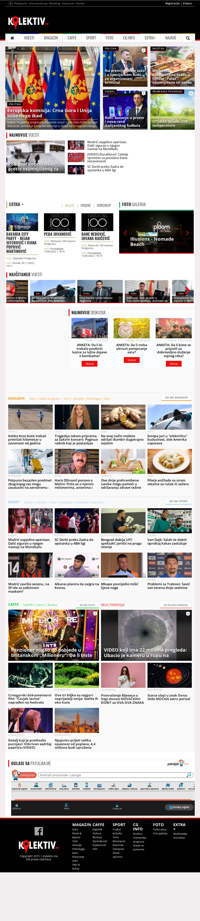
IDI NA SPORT (178, 501)
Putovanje (78, 856)
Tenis (53, 502)
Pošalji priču (20, 3)
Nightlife (28, 605)
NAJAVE (170, 38)
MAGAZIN (51, 38)
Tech (67, 398)
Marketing (54, 3)
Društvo (137, 833)
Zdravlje (78, 398)
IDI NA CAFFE (87, 605)
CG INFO (129, 38)
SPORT (91, 38)
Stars (32, 398)
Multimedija (180, 833)
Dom (107, 398)
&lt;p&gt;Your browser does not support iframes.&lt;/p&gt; (103, 792)
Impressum (68, 3)
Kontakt (80, 3)
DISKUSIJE (88, 312)
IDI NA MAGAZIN (176, 397)
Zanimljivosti (100, 841)
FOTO (109, 38)
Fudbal (28, 502)
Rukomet (82, 502)
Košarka (41, 502)
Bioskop (52, 605)
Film (95, 849)
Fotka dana (159, 829)
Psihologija (94, 398)
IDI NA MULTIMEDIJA (176, 605)
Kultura (40, 605)
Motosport (66, 502)
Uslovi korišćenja (38, 3)
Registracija (172, 3)
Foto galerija (160, 833)
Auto (75, 860)
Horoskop (179, 837)
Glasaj (90, 363)
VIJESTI (29, 38)
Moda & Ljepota (50, 398)
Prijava (187, 3)
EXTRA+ (150, 38)
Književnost (99, 845)
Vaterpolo (97, 502)
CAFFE (72, 38)
